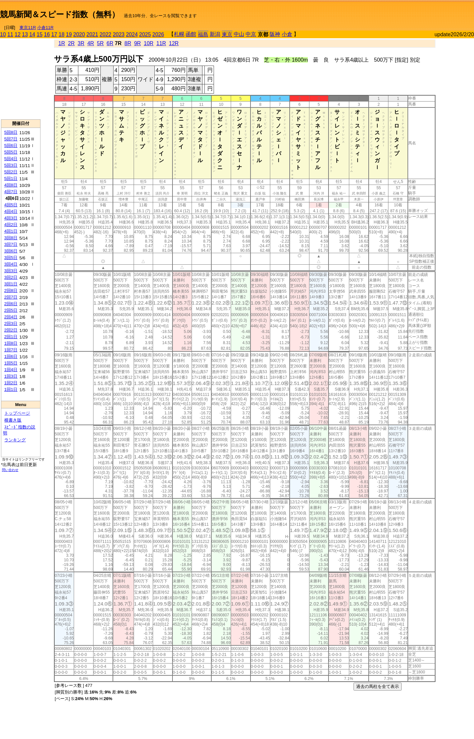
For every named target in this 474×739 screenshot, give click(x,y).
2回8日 (10, 290)
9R (137, 43)
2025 (145, 34)
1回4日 (10, 369)
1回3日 (10, 376)
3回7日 (10, 244)
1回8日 (10, 343)
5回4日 (10, 158)
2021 (92, 34)
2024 (132, 34)
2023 (119, 34)
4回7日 (10, 191)
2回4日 (10, 316)
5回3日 (10, 165)
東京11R (27, 27)
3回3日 (10, 270)
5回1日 (10, 178)
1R (61, 43)
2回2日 (10, 330)
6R (110, 43)
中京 (251, 34)
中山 (239, 34)
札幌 (179, 34)
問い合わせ (10, 470)
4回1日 (10, 231)
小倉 (287, 34)
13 (25, 34)
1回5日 (10, 363)
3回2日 (10, 277)
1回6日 (10, 356)
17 (54, 34)
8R (127, 43)
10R (148, 43)
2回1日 (10, 336)
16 (47, 34)
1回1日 (10, 389)
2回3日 (10, 323)
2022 (106, 34)
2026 (158, 34)
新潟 (215, 34)
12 (18, 34)
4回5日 (10, 204)
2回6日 (10, 303)
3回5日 (10, 257)
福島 (203, 34)
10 (3, 34)
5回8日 (10, 132)
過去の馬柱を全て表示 (377, 686)
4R (90, 43)
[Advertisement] (397, 12)
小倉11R (45, 27)
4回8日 (10, 185)
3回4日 (10, 264)
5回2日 (10, 171)
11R (161, 43)
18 (62, 34)
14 (32, 34)
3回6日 (10, 251)
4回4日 (10, 211)
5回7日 (10, 138)
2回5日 (10, 310)
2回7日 (10, 297)
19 (69, 34)
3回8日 (10, 237)
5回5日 (10, 152)
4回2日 (10, 224)
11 (10, 34)
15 (39, 34)
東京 (227, 34)
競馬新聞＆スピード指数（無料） (59, 14)
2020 (79, 34)
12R (173, 43)
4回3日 (10, 218)
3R (81, 43)
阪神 (275, 34)
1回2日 (10, 382)
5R (100, 43)
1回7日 (10, 349)
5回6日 (10, 145)
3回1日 (10, 283)
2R (71, 43)
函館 (191, 34)
